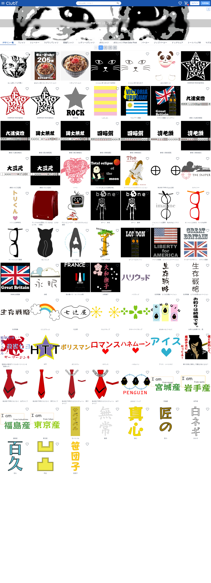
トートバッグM (194, 43)
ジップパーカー (160, 43)
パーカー (145, 43)
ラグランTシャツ (51, 43)
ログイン (195, 3)
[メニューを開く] (3, 3)
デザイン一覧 (8, 43)
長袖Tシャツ (68, 43)
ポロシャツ (104, 43)
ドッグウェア (177, 43)
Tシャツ (21, 43)
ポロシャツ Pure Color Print (125, 43)
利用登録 (205, 3)
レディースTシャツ (86, 43)
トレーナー (34, 43)
